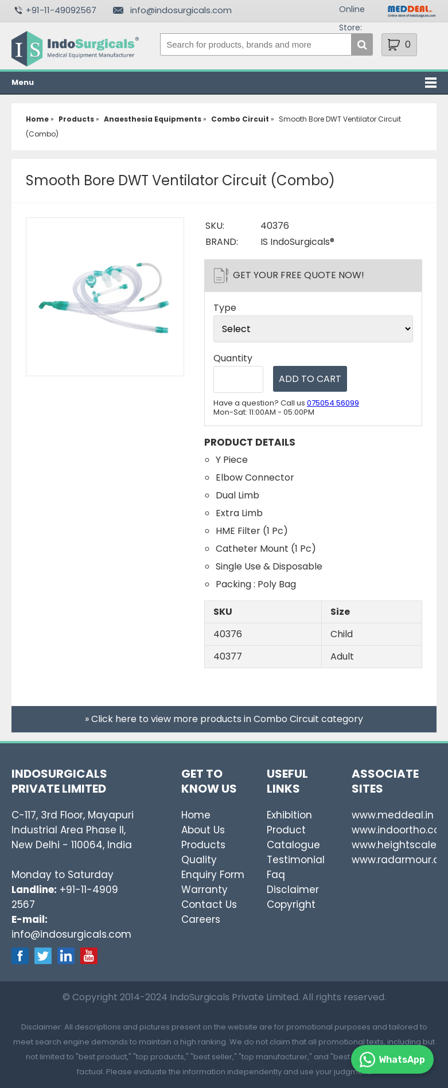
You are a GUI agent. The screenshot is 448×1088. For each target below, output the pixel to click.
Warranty (204, 889)
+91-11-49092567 (61, 10)
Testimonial (296, 860)
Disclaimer (293, 889)
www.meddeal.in (393, 815)
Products (203, 845)
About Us (203, 830)
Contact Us (209, 904)
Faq (276, 875)
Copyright (291, 904)
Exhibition (289, 815)
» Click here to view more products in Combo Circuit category (224, 719)
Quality (199, 860)
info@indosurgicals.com (181, 10)
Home (196, 815)
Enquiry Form (212, 875)
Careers (200, 919)
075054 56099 (333, 402)
